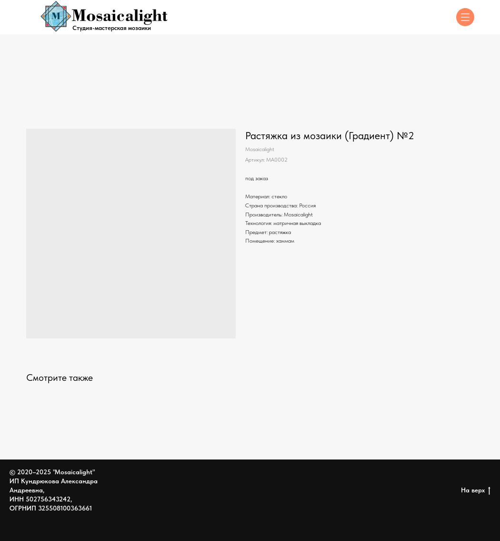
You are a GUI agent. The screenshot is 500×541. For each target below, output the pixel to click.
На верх (475, 490)
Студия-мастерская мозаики (111, 27)
